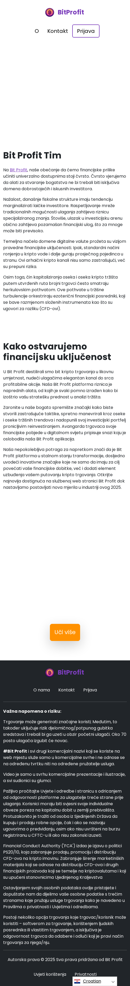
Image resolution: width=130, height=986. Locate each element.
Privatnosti (86, 974)
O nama (41, 690)
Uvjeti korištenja (50, 974)
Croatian (87, 981)
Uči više (65, 632)
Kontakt (57, 31)
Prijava (86, 31)
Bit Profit (18, 170)
